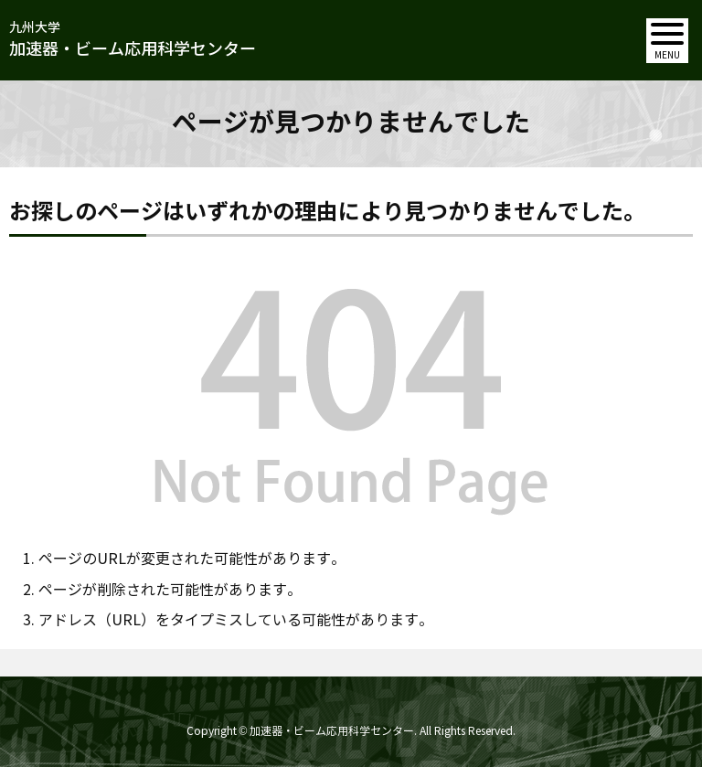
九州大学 (132, 40)
